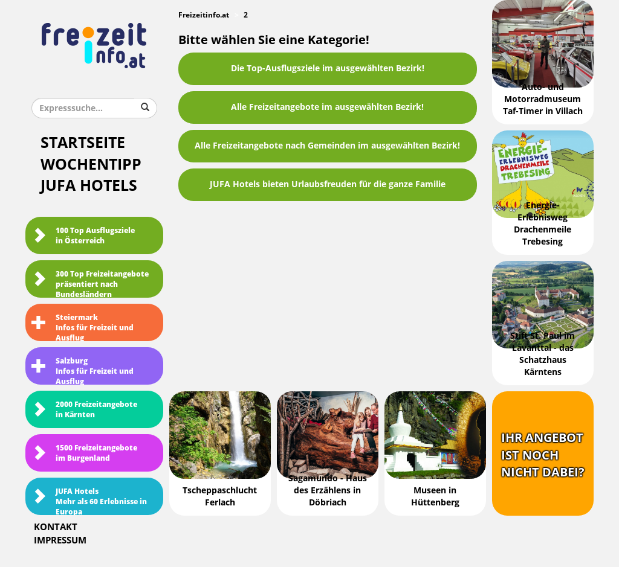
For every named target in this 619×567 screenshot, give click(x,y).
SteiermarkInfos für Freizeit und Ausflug (82, 327)
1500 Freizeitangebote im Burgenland (84, 453)
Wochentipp (91, 164)
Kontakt (55, 527)
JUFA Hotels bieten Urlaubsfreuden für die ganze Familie (328, 184)
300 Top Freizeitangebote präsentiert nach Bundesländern (90, 284)
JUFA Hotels (89, 185)
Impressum (60, 540)
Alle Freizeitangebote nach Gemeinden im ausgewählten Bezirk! (327, 146)
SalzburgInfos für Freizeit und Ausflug (82, 371)
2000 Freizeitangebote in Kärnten (84, 409)
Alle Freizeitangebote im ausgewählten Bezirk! (327, 107)
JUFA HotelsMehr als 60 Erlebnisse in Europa (89, 501)
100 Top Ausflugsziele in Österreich (83, 235)
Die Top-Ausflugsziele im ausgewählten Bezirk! (327, 68)
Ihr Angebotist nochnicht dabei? (543, 455)
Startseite (83, 143)
